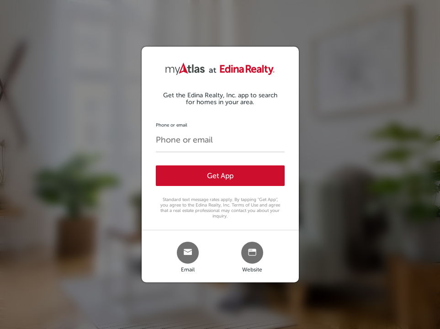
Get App (220, 176)
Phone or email (171, 124)
